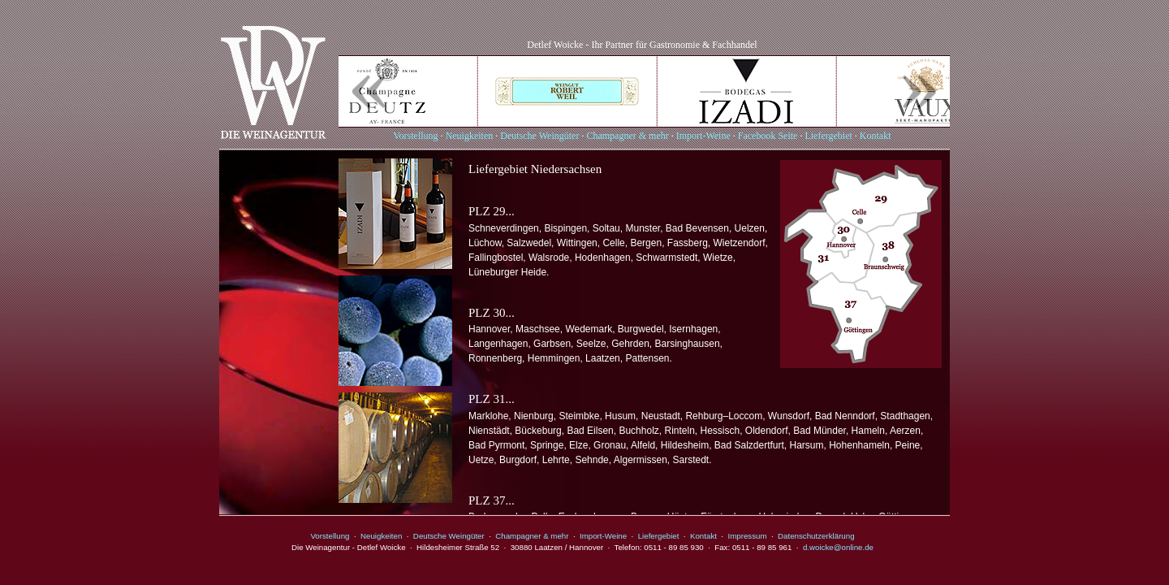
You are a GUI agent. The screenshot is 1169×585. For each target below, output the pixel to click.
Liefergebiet (828, 135)
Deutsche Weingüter (539, 135)
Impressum (746, 535)
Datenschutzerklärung (816, 535)
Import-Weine (703, 135)
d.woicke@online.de (838, 547)
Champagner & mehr (627, 135)
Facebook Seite (768, 135)
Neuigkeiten (470, 135)
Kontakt (875, 135)
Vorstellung (416, 135)
